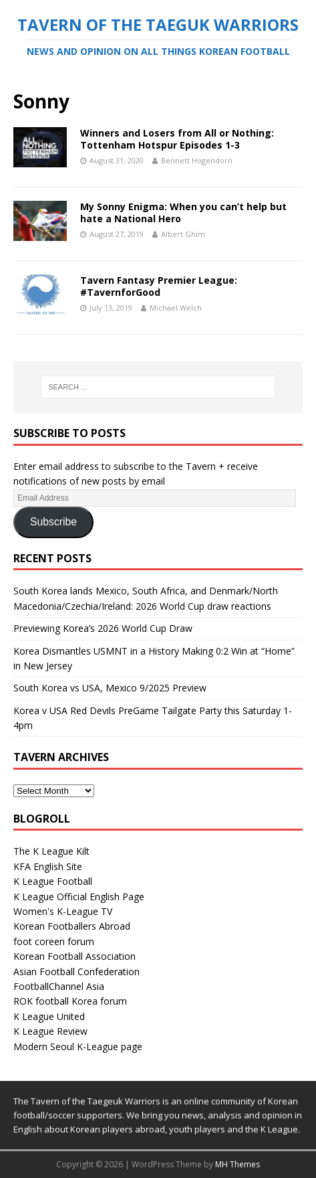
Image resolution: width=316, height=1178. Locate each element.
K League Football (52, 881)
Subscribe (53, 521)
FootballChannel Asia (58, 986)
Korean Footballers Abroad (71, 926)
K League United (49, 1016)
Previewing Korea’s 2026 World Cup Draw (102, 628)
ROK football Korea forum (70, 1001)
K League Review (50, 1031)
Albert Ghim (183, 234)
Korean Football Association (74, 956)
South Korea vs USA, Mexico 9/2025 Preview (109, 687)
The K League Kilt (51, 851)
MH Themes (237, 1164)
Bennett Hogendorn (196, 160)
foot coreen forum (53, 941)
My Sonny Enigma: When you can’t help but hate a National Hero (183, 212)
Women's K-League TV (62, 911)
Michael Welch (176, 308)
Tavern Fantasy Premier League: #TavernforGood (158, 286)
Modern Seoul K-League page (77, 1046)
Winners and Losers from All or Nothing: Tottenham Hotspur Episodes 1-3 (177, 139)
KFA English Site (47, 866)
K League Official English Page (78, 896)
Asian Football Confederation (76, 971)
